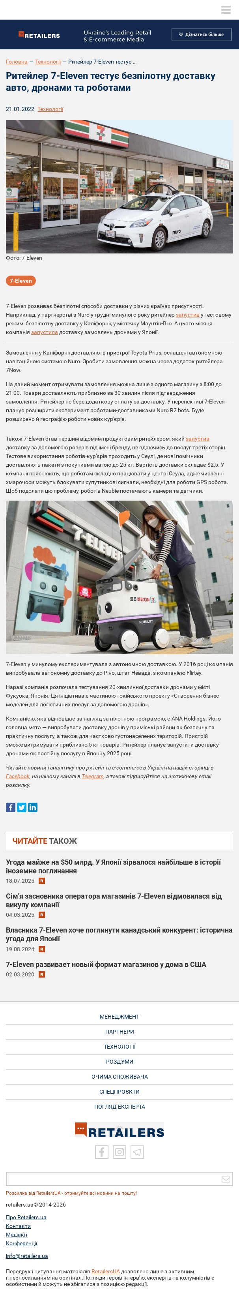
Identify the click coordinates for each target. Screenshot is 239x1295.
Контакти (18, 1226)
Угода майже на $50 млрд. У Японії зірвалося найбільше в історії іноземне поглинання (113, 866)
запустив (188, 315)
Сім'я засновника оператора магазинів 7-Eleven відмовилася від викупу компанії (114, 900)
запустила (44, 332)
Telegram (93, 776)
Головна (17, 61)
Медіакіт (17, 1234)
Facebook (18, 776)
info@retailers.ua (27, 1256)
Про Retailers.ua (26, 1217)
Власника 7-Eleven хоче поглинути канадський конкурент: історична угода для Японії (119, 934)
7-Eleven (21, 281)
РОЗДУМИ (119, 1062)
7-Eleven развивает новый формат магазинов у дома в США (106, 964)
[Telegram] (137, 1152)
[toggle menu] (226, 10)
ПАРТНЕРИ (119, 1031)
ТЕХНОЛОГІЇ (120, 1047)
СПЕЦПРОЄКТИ (119, 1092)
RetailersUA (105, 1271)
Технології (48, 61)
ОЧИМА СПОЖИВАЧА (119, 1077)
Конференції (21, 1243)
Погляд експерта (119, 1107)
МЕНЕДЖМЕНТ (119, 1016)
